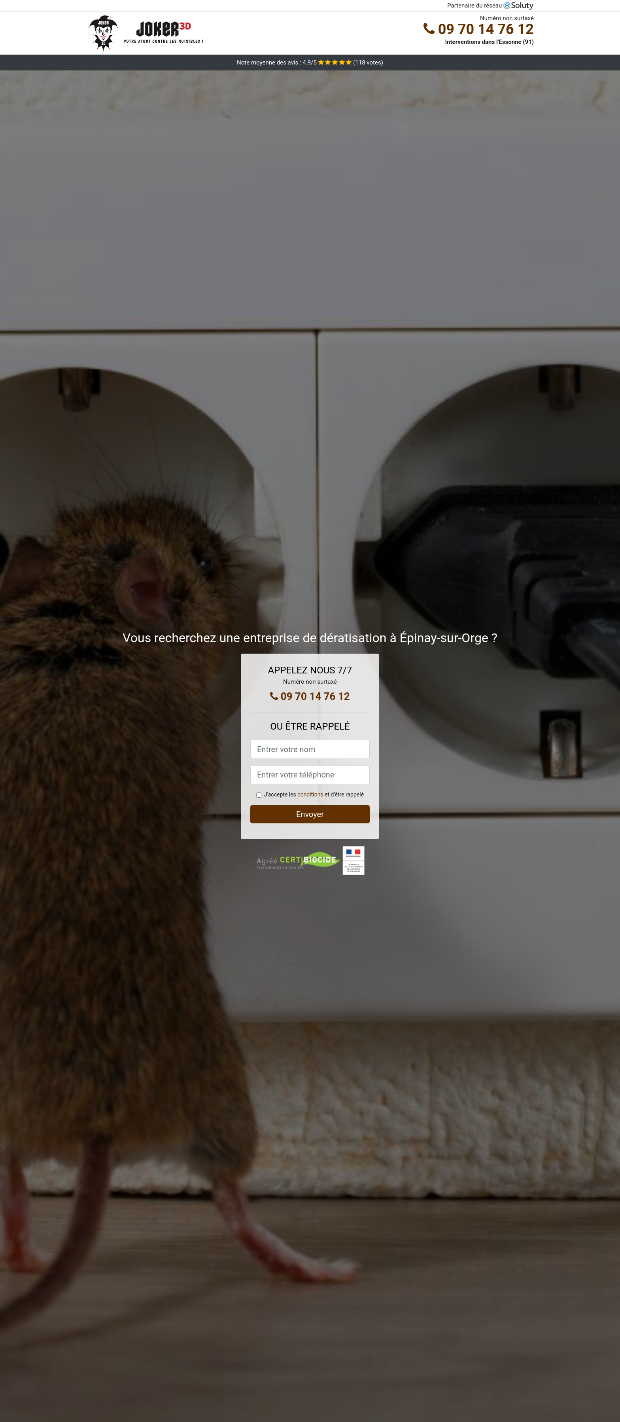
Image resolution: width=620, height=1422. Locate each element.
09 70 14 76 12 (478, 29)
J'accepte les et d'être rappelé (314, 794)
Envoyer (310, 814)
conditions (310, 794)
